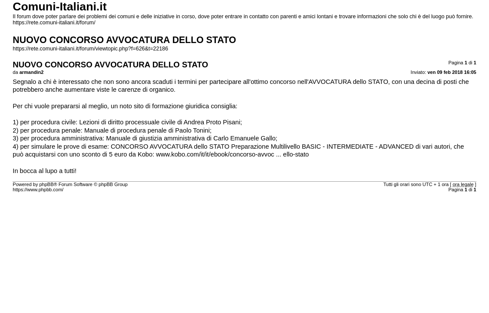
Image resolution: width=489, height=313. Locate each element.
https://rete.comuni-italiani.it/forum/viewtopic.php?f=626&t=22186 (90, 49)
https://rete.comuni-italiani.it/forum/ (54, 23)
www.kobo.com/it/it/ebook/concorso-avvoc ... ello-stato (232, 154)
